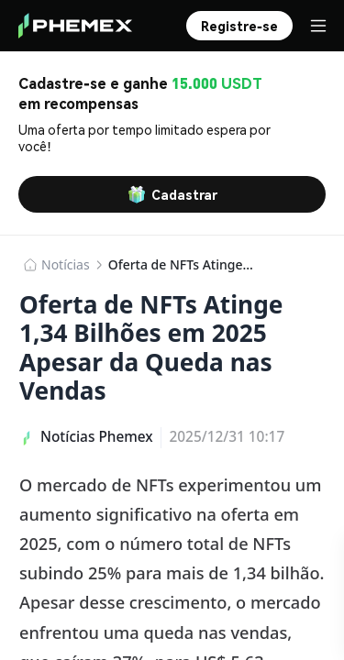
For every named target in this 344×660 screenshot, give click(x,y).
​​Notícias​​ (65, 264)
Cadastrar (172, 194)
